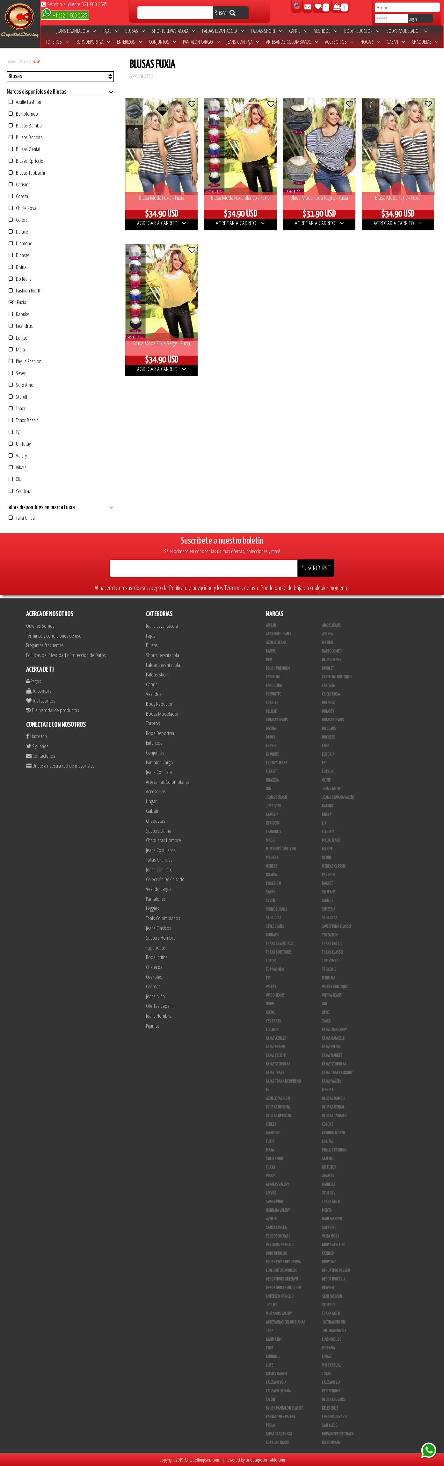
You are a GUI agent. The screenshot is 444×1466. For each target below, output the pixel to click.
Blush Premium (278, 668)
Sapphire (329, 1227)
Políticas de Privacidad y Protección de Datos (66, 655)
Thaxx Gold (331, 1313)
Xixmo (270, 1012)
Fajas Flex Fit (276, 1055)
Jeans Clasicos (158, 928)
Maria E (327, 1090)
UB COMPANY (331, 1443)
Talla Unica (22, 517)
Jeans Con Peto (159, 869)
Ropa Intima (157, 957)
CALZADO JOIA (276, 1382)
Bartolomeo (23, 113)
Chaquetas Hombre (163, 840)
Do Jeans (20, 278)
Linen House (331, 1339)
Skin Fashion (332, 1296)
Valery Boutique (335, 987)
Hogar (370, 41)
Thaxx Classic (332, 952)
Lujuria (328, 832)
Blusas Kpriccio (26, 160)
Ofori (326, 858)
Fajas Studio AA (278, 1064)
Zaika (326, 1021)
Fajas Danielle (333, 1038)
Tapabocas (156, 947)
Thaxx (17, 408)
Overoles (154, 976)
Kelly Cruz (330, 1408)
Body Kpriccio (276, 1253)
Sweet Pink (274, 1202)
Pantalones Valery (280, 1417)
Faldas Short (266, 30)
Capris (298, 30)
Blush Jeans (331, 660)
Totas (326, 1374)
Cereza (18, 196)
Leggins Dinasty (334, 1417)
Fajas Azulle (276, 1038)
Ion (268, 789)
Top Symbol (331, 961)
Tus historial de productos (52, 710)
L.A (324, 823)
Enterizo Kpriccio (280, 1296)
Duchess (328, 737)
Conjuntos (162, 41)
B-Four (327, 642)
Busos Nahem (276, 1374)
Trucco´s (329, 969)
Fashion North (25, 290)
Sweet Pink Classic (336, 926)
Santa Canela (276, 1227)
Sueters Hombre (161, 937)
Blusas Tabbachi (27, 172)
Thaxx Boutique (278, 952)
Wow (270, 1004)
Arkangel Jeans (278, 634)
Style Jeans (275, 926)
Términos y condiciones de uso (54, 635)
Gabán (396, 41)
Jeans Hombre (158, 1015)
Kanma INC (274, 1339)
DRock (270, 737)
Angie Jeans (331, 625)
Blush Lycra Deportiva (283, 1262)
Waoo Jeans (275, 995)
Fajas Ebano (275, 1047)
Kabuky (19, 314)
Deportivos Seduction (283, 1288)
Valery (18, 455)
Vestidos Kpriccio (280, 1245)
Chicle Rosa (22, 208)
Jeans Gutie (331, 789)
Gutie (326, 780)
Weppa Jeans (332, 995)
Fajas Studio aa (334, 1064)
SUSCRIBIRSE (316, 568)
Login (412, 19)
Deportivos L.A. (334, 1279)
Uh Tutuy (20, 443)
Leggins (152, 908)
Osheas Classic (334, 866)
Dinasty (19, 255)
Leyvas (271, 1193)
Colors (18, 219)
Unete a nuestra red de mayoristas (60, 765)
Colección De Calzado (165, 879)
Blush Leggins (333, 1399)
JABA (269, 1331)
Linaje (327, 1356)
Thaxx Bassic (23, 420)
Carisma (20, 184)
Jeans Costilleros (161, 850)
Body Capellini (333, 1245)
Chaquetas (425, 41)
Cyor (269, 1348)
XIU (15, 479)
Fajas (110, 30)
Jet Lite (271, 1305)
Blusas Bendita (26, 137)
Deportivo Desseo (336, 1270)
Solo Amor (22, 384)
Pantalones (156, 898)
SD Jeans (329, 892)
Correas (153, 986)
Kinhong (273, 1356)
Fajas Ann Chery (334, 1030)
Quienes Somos (40, 625)
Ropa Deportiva (93, 41)
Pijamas (153, 1025)
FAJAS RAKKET (332, 1055)
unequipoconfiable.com (265, 1459)
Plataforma (331, 1391)
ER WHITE (272, 754)
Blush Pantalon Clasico (284, 1408)
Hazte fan (36, 736)
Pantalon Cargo (201, 41)
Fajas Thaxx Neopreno (283, 1081)
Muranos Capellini (281, 849)
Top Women (275, 969)
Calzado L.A (331, 1382)
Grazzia (272, 780)
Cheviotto (273, 694)
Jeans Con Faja (243, 41)
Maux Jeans (331, 840)
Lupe (269, 1365)
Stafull (18, 396)
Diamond (21, 243)
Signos (327, 901)
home (11, 61)
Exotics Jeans (277, 763)
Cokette (272, 703)
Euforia (328, 754)
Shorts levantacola (173, 30)
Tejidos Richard (278, 1236)
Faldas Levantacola (223, 30)
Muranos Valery (279, 1313)
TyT (15, 432)
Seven (17, 373)
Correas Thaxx (277, 1443)
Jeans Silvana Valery (338, 797)
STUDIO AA (273, 918)
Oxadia (271, 875)
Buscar (225, 12)
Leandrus (21, 325)
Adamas (328, 1176)
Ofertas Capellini (161, 1005)
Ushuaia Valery (278, 1210)
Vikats (17, 467)
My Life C (272, 858)
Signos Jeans (276, 909)
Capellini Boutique (337, 677)
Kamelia (272, 814)
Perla (270, 1425)
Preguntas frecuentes (45, 645)
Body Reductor (361, 30)
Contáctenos (40, 755)
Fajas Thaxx (275, 1073)
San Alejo (330, 1425)
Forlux (327, 771)
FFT (324, 763)
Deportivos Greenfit (282, 1279)
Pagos (33, 681)
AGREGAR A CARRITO (161, 223)
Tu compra (39, 690)
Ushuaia (328, 978)
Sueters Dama (158, 830)
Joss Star (273, 806)
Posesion (273, 883)
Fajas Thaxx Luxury (337, 1073)
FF (267, 1090)
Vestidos (325, 30)
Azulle (271, 1219)
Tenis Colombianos (163, 918)
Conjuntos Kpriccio (281, 1270)
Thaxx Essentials (279, 944)
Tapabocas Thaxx (279, 1434)
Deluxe (18, 231)
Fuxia (36, 61)
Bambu (271, 651)
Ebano (271, 746)
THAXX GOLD (331, 1202)
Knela (326, 814)
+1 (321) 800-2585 (64, 15)
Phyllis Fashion (25, 361)
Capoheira (274, 685)
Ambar (271, 625)
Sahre (270, 892)
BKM (269, 660)
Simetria (328, 909)
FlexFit (271, 771)
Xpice (326, 1012)
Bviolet (328, 668)
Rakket (327, 883)
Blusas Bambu (25, 125)
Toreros (57, 41)
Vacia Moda (330, 1236)
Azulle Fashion (25, 101)
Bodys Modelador (406, 30)
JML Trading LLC (334, 1331)
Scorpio (328, 1305)
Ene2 (325, 746)
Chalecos (154, 967)
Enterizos (129, 41)
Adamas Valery (277, 1184)
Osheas (271, 866)
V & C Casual (331, 1365)
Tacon (270, 1399)
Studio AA (329, 918)
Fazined (328, 1253)
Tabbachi (272, 935)
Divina (17, 267)
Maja (17, 349)
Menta (326, 1210)
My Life (327, 849)
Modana (328, 1348)
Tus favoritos (40, 700)
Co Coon (272, 1030)
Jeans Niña (155, 996)
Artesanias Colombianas (292, 41)
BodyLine (329, 1262)
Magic (270, 840)
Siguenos (37, 746)
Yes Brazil (21, 491)
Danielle (328, 1184)
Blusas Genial (24, 149)
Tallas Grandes (159, 859)
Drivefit (328, 1288)
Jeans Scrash (276, 797)
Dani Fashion (332, 1219)
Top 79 (271, 961)
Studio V (328, 1193)
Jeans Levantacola (76, 30)
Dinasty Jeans (277, 720)
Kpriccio (272, 823)
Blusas (135, 30)
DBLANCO (328, 703)
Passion (328, 875)
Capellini (273, 677)
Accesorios (339, 41)
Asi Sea (327, 634)
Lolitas (18, 337)
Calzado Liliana (278, 1391)
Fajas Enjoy (331, 1047)
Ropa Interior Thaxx (337, 1434)
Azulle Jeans (276, 642)
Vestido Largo (158, 888)
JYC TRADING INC (334, 1322)
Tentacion (330, 935)
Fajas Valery (331, 1081)
